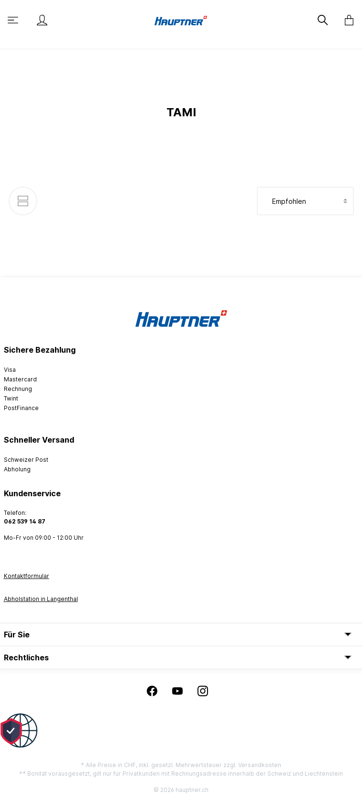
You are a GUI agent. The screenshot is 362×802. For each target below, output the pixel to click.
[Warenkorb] (346, 20)
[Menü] (14, 20)
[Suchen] (324, 20)
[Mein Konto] (42, 20)
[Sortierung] (305, 201)
